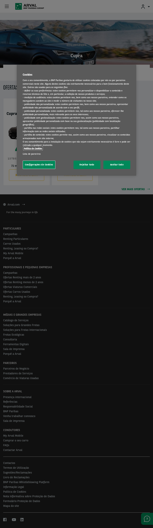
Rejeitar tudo (86, 164)
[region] (76, 120)
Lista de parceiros (32, 153)
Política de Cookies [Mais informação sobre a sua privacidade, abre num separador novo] (33, 148)
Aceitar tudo (117, 164)
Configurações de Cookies (39, 164)
